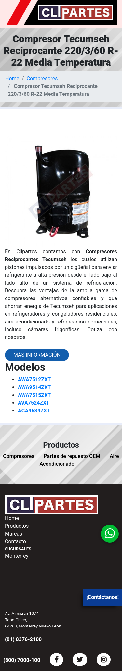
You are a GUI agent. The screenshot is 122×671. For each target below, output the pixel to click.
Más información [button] (37, 355)
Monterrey (16, 556)
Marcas (13, 534)
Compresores (42, 78)
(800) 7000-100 (21, 660)
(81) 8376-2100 (23, 639)
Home (12, 78)
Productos (17, 526)
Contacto (15, 541)
